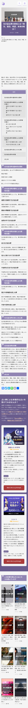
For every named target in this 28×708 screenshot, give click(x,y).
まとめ (6, 159)
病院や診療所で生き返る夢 (14, 107)
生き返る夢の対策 (10, 154)
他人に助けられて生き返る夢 (14, 127)
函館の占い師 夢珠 (14, 447)
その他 (16, 32)
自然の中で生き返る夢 (13, 115)
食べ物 (7, 642)
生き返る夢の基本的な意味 (13, 97)
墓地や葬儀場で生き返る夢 (14, 111)
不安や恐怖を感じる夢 (13, 144)
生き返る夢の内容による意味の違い (13, 121)
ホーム (3, 38)
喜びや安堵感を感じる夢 (14, 142)
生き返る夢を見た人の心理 (13, 150)
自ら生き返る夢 (11, 124)
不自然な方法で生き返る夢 (14, 132)
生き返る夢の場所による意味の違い (13, 103)
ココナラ (14, 519)
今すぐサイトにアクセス (14, 488)
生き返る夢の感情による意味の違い (13, 139)
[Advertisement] (14, 60)
